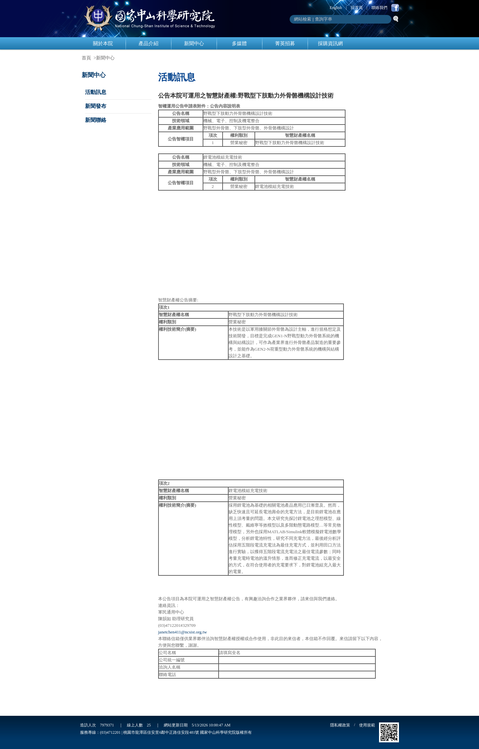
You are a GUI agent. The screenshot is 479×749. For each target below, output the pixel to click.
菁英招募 (285, 43)
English (336, 7)
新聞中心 (194, 43)
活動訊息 (95, 92)
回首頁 (357, 7)
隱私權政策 (340, 725)
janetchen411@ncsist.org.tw (182, 631)
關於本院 (103, 43)
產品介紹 (148, 43)
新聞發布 (95, 106)
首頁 (86, 57)
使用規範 (367, 725)
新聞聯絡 (95, 120)
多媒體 (239, 43)
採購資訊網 (330, 43)
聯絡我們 (379, 7)
